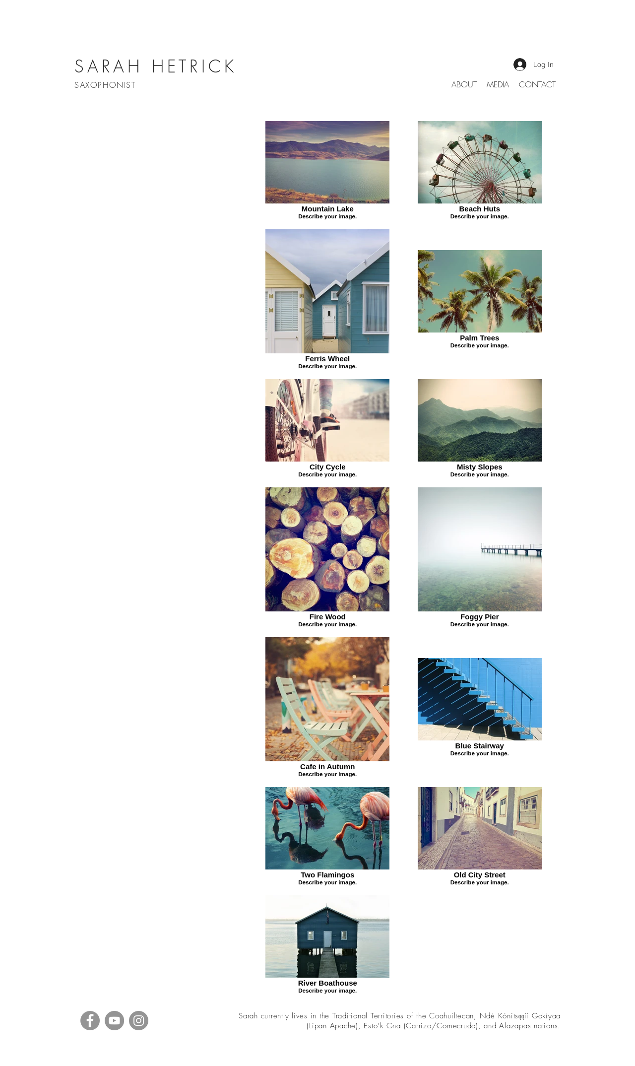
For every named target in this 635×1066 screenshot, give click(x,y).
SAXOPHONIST (106, 84)
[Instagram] (138, 1020)
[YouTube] (114, 1020)
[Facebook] (90, 1020)
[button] (498, 84)
